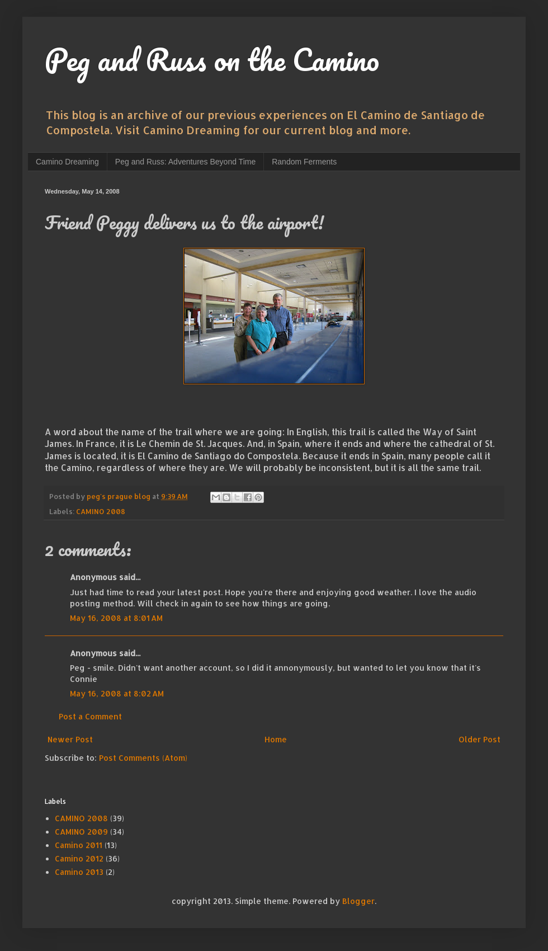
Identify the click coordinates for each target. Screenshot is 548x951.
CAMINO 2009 (81, 831)
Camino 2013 (79, 872)
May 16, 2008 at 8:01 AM (116, 618)
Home (275, 739)
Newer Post (70, 739)
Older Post (479, 739)
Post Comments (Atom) (143, 757)
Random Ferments (304, 161)
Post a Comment (90, 716)
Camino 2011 (78, 845)
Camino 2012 (79, 858)
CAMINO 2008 (100, 511)
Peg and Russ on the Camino (212, 59)
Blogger (358, 901)
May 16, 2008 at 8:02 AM (117, 693)
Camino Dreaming (67, 161)
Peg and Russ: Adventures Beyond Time (185, 161)
